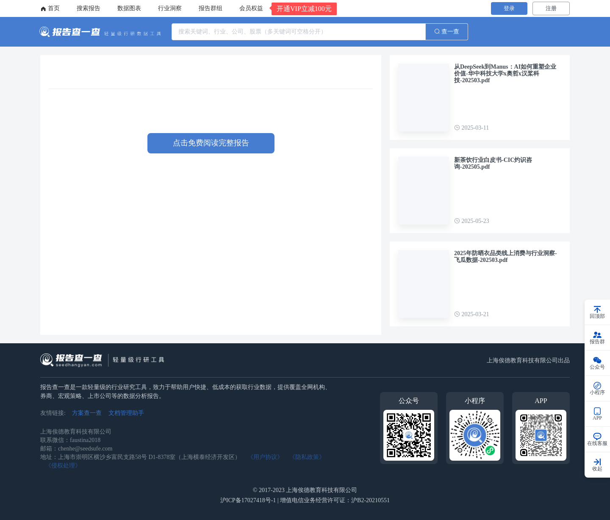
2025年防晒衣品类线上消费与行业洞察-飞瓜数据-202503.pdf (505, 256)
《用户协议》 (265, 457)
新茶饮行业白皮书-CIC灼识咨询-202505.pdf (493, 163)
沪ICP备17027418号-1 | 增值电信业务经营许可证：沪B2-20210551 (305, 500)
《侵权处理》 (63, 465)
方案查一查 (87, 413)
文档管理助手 (126, 413)
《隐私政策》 (307, 457)
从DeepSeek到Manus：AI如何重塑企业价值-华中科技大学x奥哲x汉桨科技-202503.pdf (505, 73)
